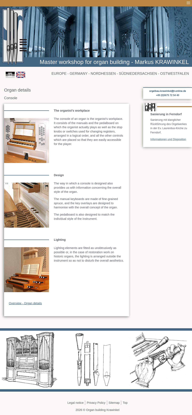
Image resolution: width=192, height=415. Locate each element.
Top (125, 402)
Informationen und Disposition (168, 139)
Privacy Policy (96, 402)
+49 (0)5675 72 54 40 (167, 95)
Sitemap (114, 402)
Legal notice (76, 402)
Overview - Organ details (25, 303)
